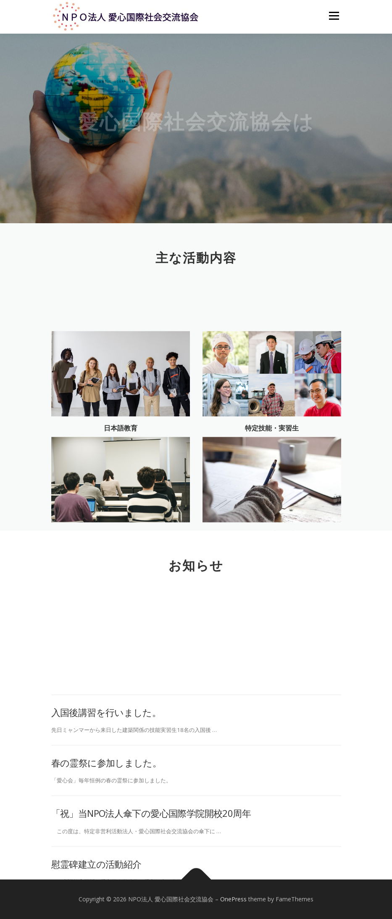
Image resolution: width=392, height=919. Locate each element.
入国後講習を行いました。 (106, 764)
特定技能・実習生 (272, 450)
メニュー (333, 15)
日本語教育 (120, 450)
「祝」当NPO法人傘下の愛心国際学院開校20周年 (151, 865)
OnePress (233, 899)
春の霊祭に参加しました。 (106, 814)
